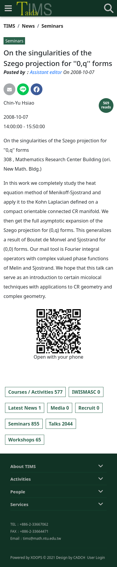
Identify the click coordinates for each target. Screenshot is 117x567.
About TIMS (23, 493)
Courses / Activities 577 (35, 392)
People (17, 518)
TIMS (9, 26)
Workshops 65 (24, 439)
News (28, 26)
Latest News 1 (24, 408)
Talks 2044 (61, 424)
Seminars (52, 26)
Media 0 (59, 408)
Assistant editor (46, 72)
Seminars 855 (23, 424)
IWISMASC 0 (86, 392)
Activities (20, 505)
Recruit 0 (88, 408)
